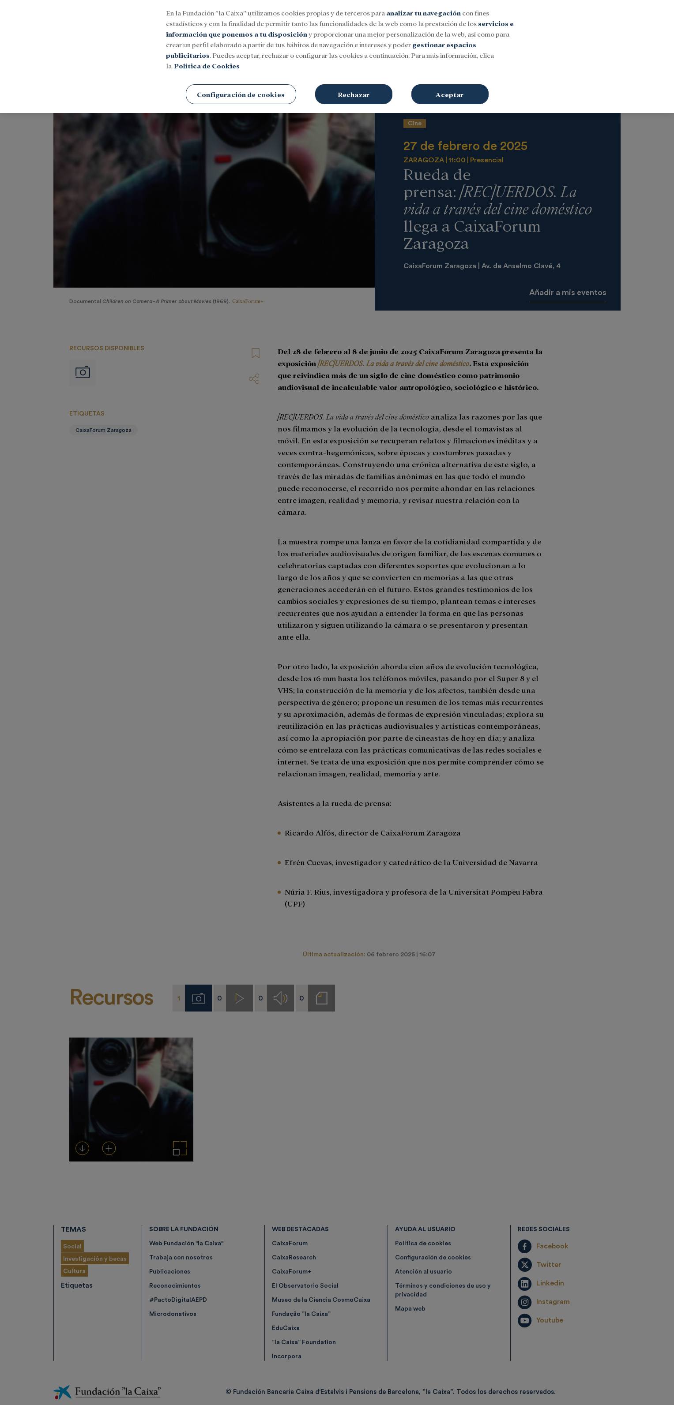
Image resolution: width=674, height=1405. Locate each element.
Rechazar (353, 86)
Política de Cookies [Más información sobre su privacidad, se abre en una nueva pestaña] (207, 58)
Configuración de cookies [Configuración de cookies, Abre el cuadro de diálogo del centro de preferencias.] (241, 86)
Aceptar (449, 86)
